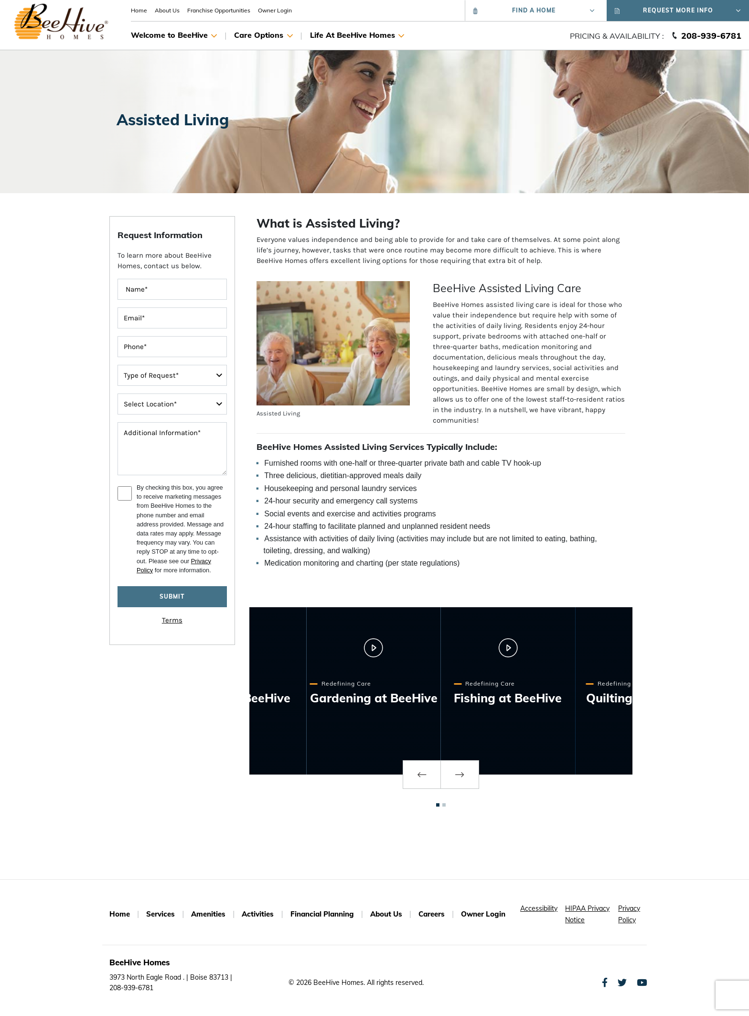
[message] (172, 448)
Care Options (263, 36)
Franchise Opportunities (218, 10)
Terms (172, 620)
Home (139, 10)
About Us (167, 10)
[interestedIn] (172, 404)
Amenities (208, 913)
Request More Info (678, 10)
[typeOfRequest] (172, 375)
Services (160, 913)
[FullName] (172, 289)
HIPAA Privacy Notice (587, 914)
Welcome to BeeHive (174, 36)
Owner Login (275, 10)
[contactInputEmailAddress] (172, 317)
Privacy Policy (629, 914)
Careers (431, 913)
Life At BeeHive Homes (357, 36)
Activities (258, 913)
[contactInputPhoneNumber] (172, 346)
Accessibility (538, 908)
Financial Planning (322, 913)
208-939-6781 (711, 35)
